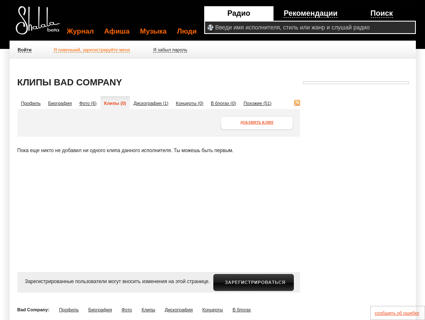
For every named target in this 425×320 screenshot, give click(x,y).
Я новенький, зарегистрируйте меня (92, 49)
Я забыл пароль (170, 49)
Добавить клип (257, 122)
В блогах (241, 309)
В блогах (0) (223, 103)
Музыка (153, 31)
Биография (60, 103)
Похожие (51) (258, 103)
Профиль (31, 103)
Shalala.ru (41, 23)
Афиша (116, 31)
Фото (127, 309)
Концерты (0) (189, 103)
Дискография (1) (151, 103)
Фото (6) (88, 103)
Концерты (213, 309)
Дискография (179, 309)
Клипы (148, 309)
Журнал (80, 31)
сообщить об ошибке (397, 312)
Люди (187, 31)
